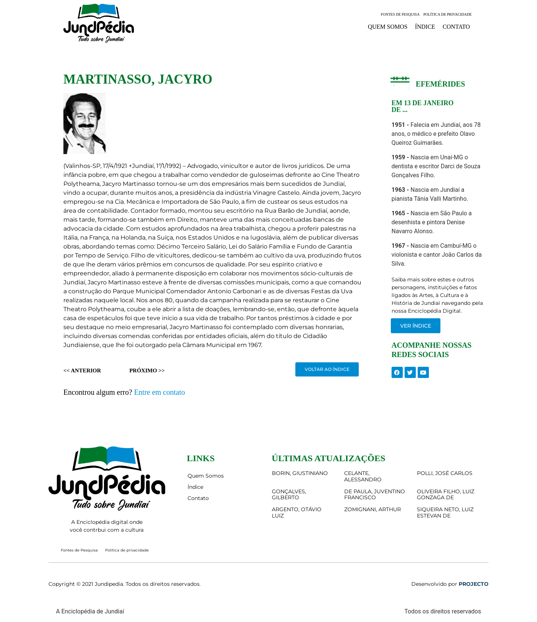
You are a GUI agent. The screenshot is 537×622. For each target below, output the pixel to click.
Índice (425, 27)
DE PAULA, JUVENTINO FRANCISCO (374, 494)
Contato (456, 27)
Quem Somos (387, 27)
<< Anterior (82, 370)
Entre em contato (159, 392)
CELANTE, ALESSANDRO (362, 476)
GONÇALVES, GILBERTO (289, 494)
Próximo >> (147, 370)
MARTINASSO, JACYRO (137, 79)
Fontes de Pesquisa (400, 14)
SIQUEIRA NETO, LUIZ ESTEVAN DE (445, 512)
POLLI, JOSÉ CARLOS (444, 473)
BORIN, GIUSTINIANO (300, 473)
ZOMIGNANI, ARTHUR (372, 509)
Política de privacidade (447, 14)
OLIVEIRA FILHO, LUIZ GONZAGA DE (445, 494)
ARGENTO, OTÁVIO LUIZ (296, 512)
